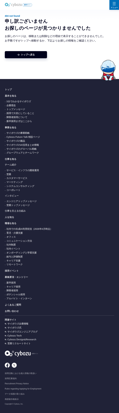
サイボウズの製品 (15, 141)
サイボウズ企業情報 (17, 323)
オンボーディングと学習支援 (21, 252)
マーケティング (14, 182)
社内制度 (11, 244)
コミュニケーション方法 (19, 241)
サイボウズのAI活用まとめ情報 (22, 145)
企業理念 (11, 105)
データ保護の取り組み (15, 394)
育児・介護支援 (14, 233)
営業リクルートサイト (19, 343)
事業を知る (10, 127)
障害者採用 (12, 290)
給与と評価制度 (14, 256)
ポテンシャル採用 (15, 294)
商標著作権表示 (12, 399)
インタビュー (12, 195)
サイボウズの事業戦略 (18, 133)
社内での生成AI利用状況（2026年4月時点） (29, 229)
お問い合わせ (12, 311)
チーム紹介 (10, 164)
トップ (8, 89)
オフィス (11, 237)
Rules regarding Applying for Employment (23, 389)
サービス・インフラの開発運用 (22, 170)
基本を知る (10, 95)
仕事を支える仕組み (15, 210)
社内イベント (13, 248)
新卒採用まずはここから (19, 121)
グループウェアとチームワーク (22, 152)
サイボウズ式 (14, 327)
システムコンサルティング (20, 186)
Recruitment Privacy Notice (17, 383)
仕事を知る (10, 159)
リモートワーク (14, 264)
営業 (8, 174)
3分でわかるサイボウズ (18, 101)
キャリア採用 (13, 286)
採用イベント (12, 270)
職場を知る (10, 223)
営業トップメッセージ (18, 205)
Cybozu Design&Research (21, 339)
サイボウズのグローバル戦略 (21, 149)
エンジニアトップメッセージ (21, 201)
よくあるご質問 (13, 304)
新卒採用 (11, 282)
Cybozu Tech (14, 335)
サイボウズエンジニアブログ (22, 331)
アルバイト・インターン (19, 298)
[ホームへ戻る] (26, 54)
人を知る (9, 217)
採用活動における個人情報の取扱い (21, 373)
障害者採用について (16, 117)
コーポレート (13, 190)
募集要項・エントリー (16, 277)
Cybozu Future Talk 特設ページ (23, 137)
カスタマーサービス (16, 178)
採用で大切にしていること (20, 113)
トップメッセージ (15, 109)
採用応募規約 (11, 378)
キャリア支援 (13, 260)
